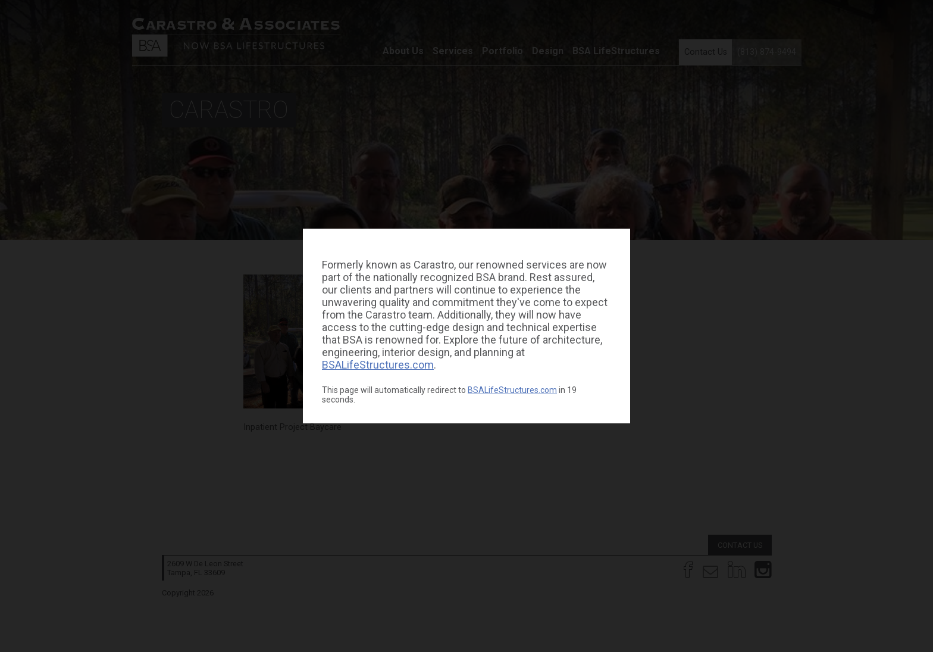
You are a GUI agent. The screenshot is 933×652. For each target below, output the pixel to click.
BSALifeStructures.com (378, 364)
